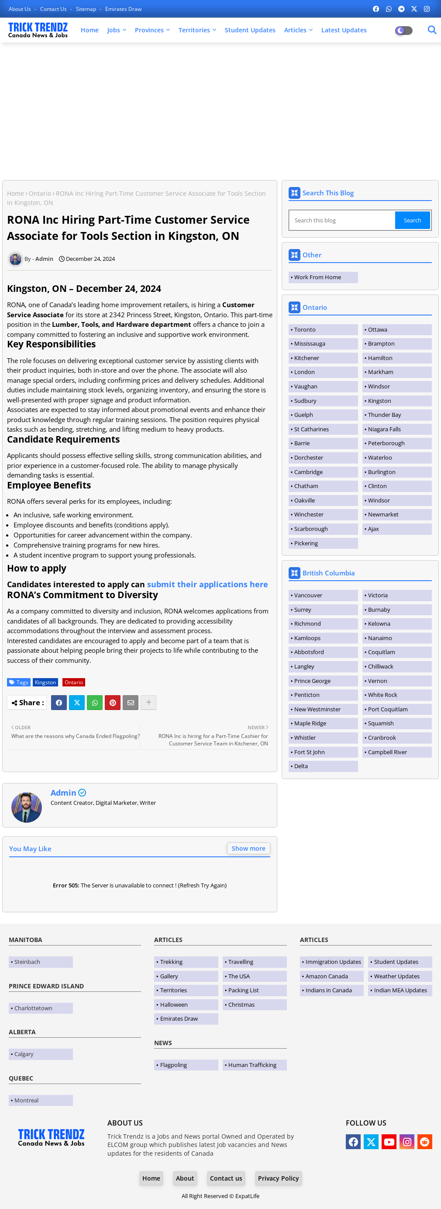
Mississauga (309, 343)
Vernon (377, 681)
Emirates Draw (123, 9)
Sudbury (305, 401)
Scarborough (311, 529)
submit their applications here (207, 584)
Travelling (240, 962)
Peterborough (386, 443)
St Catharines (311, 429)
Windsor (379, 386)
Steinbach (27, 962)
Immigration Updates (333, 962)
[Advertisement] (220, 112)
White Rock (382, 695)
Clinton (377, 486)
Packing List (243, 990)
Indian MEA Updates (400, 990)
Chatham (306, 486)
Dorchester (308, 457)
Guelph (303, 415)
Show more (248, 848)
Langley (304, 666)
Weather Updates (397, 976)
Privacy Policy (278, 1178)
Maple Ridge (310, 723)
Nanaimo (380, 638)
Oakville (304, 500)
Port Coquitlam (388, 709)
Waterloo (380, 457)
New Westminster (317, 709)
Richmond (307, 623)
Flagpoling (173, 1065)
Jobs (113, 30)
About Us (20, 9)
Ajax (373, 529)
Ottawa (377, 329)
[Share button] (148, 702)
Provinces (149, 30)
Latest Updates (344, 30)
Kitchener (306, 358)
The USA (239, 976)
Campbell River (387, 752)
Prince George (312, 681)
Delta (301, 766)
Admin (63, 792)
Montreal (26, 1100)
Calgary (24, 1054)
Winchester (309, 514)
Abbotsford (309, 652)
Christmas (241, 1004)
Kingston (45, 682)
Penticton (307, 695)
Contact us (54, 9)
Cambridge (308, 472)
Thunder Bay (384, 415)
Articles (295, 30)
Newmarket (383, 514)
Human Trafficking (252, 1065)
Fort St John (309, 752)
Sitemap (86, 9)
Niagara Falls (384, 429)
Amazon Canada (327, 976)
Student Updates (250, 30)
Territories (194, 30)
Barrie (302, 443)
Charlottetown (33, 1008)
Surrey (302, 609)
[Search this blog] (342, 220)
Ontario (40, 193)
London (304, 372)
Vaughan (305, 386)
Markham (380, 372)
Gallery (169, 976)
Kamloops (307, 638)
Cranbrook (382, 737)
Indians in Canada (329, 990)
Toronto (305, 329)
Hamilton (380, 358)
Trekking (171, 962)
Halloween (174, 1004)
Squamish (381, 723)
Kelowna (379, 623)
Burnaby (379, 609)
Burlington (382, 472)
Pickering (306, 543)
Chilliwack (380, 666)
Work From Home (317, 277)
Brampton (381, 343)
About (185, 1178)
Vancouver (308, 595)
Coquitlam (381, 652)
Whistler (305, 737)
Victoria (378, 595)
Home (90, 30)
